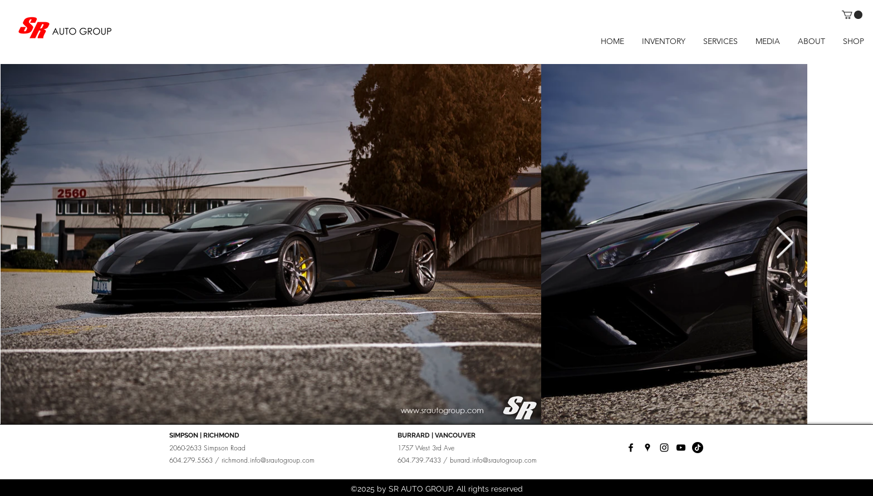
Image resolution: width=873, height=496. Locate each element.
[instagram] (664, 447)
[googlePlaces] (647, 447)
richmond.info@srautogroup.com (268, 460)
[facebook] (630, 447)
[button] (852, 15)
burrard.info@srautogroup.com (493, 460)
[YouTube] (680, 447)
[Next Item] (784, 244)
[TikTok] (697, 447)
